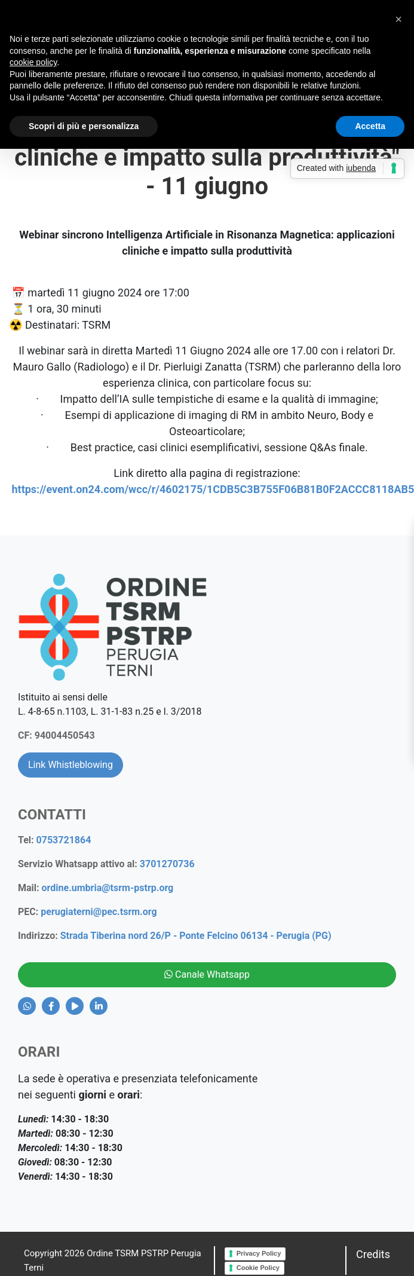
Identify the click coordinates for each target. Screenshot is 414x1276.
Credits (373, 1254)
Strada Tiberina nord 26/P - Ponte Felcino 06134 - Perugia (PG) (196, 935)
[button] (398, 19)
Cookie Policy (258, 1267)
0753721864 (63, 840)
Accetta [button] (370, 126)
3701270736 (167, 864)
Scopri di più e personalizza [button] (84, 126)
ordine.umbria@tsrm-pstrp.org (108, 887)
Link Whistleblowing (70, 764)
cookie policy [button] (33, 62)
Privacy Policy (259, 1253)
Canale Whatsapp (207, 974)
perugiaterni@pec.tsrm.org (99, 911)
